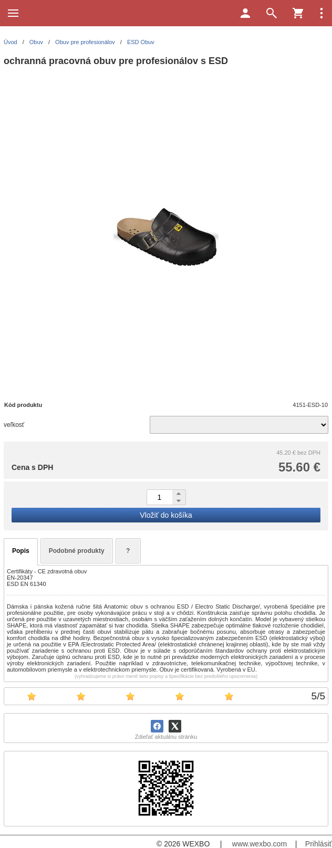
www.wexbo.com (259, 844)
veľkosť (14, 424)
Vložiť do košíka (166, 515)
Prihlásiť (318, 844)
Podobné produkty (77, 550)
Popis (20, 550)
